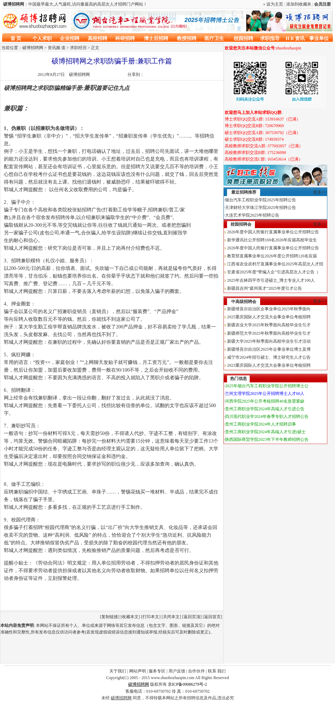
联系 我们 (217, 671)
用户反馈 (177, 671)
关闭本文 (171, 616)
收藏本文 (130, 616)
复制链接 (109, 616)
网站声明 (137, 671)
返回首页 (212, 616)
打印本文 (150, 616)
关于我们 (117, 671)
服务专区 (157, 671)
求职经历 (78, 47)
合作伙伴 (196, 671)
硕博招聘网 (79, 74)
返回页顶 (192, 616)
